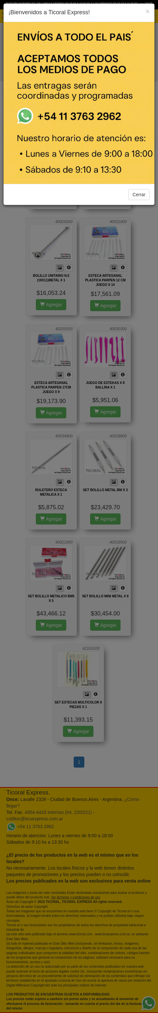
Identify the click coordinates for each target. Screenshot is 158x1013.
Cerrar (138, 194)
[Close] (148, 11)
